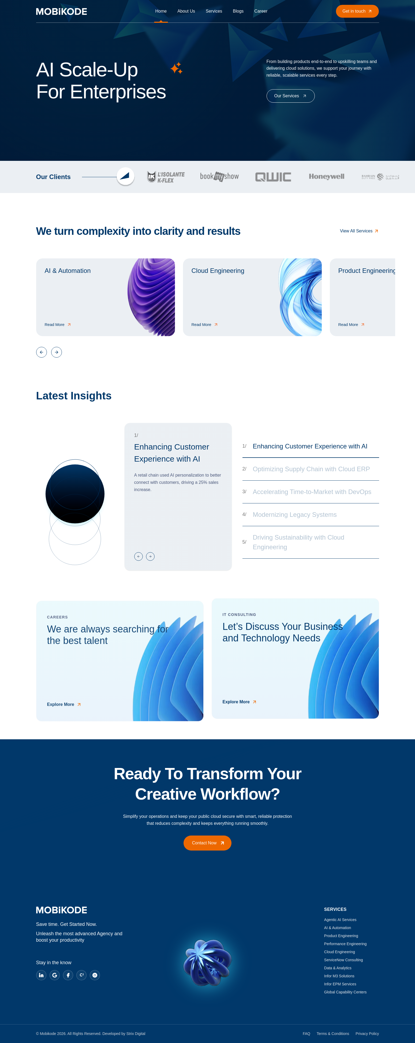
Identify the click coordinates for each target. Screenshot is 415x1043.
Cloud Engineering (339, 952)
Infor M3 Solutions (339, 976)
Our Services (290, 96)
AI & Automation (337, 928)
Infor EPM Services (340, 984)
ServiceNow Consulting (343, 960)
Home (161, 11)
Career (260, 11)
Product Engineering (341, 936)
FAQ (306, 1033)
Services (214, 11)
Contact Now (208, 843)
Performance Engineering (345, 944)
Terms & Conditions (333, 1033)
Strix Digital (135, 1033)
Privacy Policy (367, 1033)
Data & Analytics (338, 968)
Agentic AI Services (340, 920)
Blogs (238, 11)
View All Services (359, 231)
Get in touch (357, 11)
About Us (186, 11)
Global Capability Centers (345, 992)
